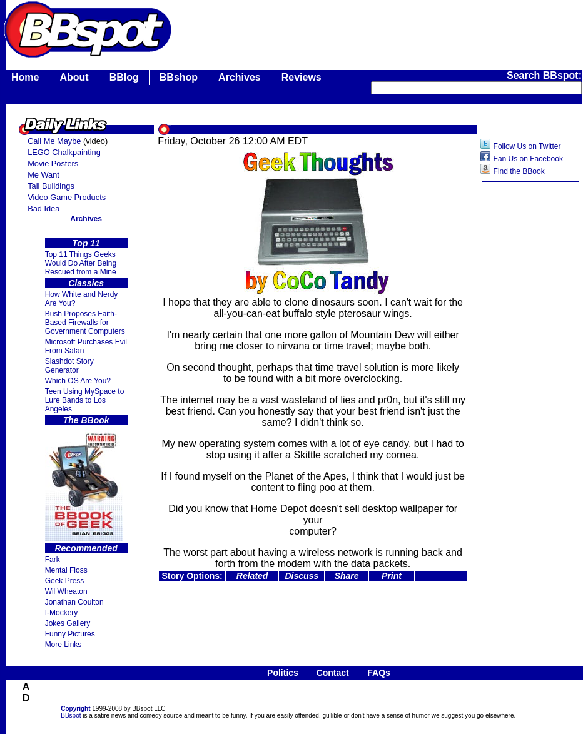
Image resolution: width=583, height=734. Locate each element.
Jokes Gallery (68, 623)
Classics (86, 283)
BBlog (124, 77)
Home (25, 77)
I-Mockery (61, 612)
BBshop (179, 77)
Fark (52, 559)
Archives (239, 77)
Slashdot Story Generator (69, 366)
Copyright (75, 708)
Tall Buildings (51, 186)
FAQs (378, 673)
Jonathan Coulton (74, 602)
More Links (63, 644)
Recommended (85, 548)
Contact (333, 673)
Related (252, 576)
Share (347, 576)
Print (392, 576)
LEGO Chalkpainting (64, 152)
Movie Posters (53, 163)
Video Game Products (67, 197)
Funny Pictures (70, 634)
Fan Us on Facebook (528, 158)
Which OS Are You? (78, 380)
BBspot (71, 715)
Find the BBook (519, 171)
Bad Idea (43, 208)
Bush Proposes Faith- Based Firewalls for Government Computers (85, 322)
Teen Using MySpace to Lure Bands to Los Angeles (84, 400)
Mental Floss (66, 570)
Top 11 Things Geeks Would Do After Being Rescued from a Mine (81, 263)
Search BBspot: (544, 75)
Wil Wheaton (66, 591)
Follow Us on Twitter (527, 146)
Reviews (301, 77)
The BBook (86, 420)
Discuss (301, 576)
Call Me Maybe (54, 141)
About (73, 77)
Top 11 (86, 243)
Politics (282, 673)
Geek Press (64, 580)
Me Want (43, 174)
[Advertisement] (531, 385)
